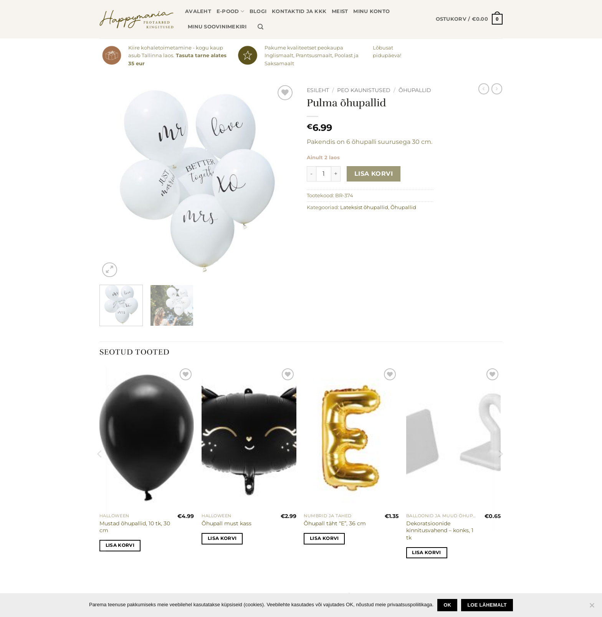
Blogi (258, 11)
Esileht (318, 90)
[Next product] (483, 88)
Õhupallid (415, 90)
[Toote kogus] (323, 173)
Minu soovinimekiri (217, 27)
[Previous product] (496, 88)
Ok (448, 605)
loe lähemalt (487, 605)
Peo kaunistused (363, 90)
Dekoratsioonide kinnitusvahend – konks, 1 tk (439, 530)
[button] (469, 19)
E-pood (230, 11)
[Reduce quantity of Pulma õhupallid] (311, 173)
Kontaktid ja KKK (299, 11)
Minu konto (371, 11)
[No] (591, 607)
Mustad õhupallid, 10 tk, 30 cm (134, 527)
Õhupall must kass (226, 523)
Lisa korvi (373, 173)
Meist (340, 11)
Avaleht (198, 11)
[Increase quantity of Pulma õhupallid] (336, 173)
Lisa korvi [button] (120, 545)
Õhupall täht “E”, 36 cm (335, 523)
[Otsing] (260, 27)
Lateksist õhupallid (364, 207)
